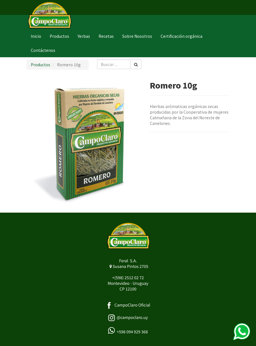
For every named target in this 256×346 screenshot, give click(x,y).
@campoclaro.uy (132, 317)
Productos (40, 64)
